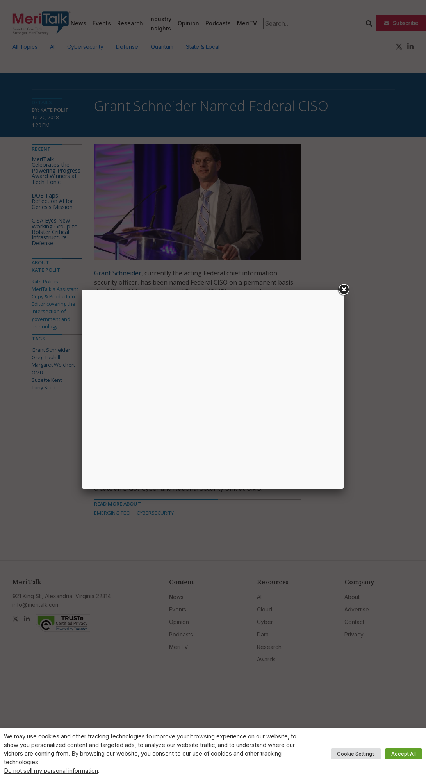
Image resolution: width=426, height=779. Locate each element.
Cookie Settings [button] (356, 753)
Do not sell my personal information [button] (51, 770)
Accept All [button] (403, 753)
